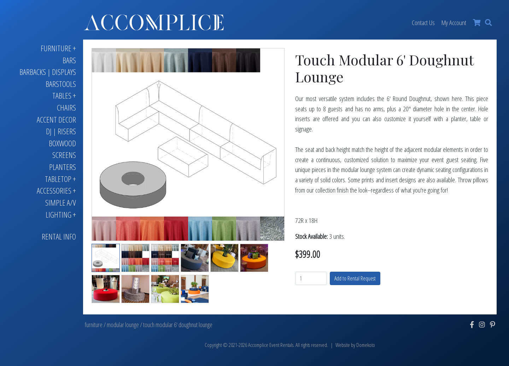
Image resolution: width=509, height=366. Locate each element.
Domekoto (365, 345)
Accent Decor (56, 119)
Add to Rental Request (355, 278)
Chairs (66, 107)
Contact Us (423, 22)
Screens (64, 154)
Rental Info (59, 236)
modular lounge (123, 324)
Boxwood (62, 143)
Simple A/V (60, 202)
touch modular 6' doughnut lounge (177, 324)
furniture (94, 324)
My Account (453, 22)
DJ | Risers (61, 131)
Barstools (61, 83)
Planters (62, 166)
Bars (69, 60)
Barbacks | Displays (47, 71)
